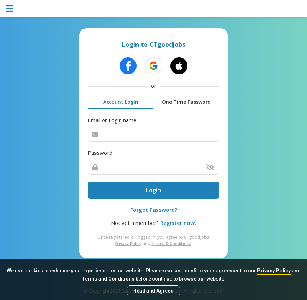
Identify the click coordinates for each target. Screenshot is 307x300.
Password (100, 152)
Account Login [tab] (120, 101)
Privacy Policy (274, 270)
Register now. (178, 222)
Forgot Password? (153, 209)
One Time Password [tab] (186, 101)
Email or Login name (112, 120)
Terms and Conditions (108, 279)
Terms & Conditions (171, 243)
